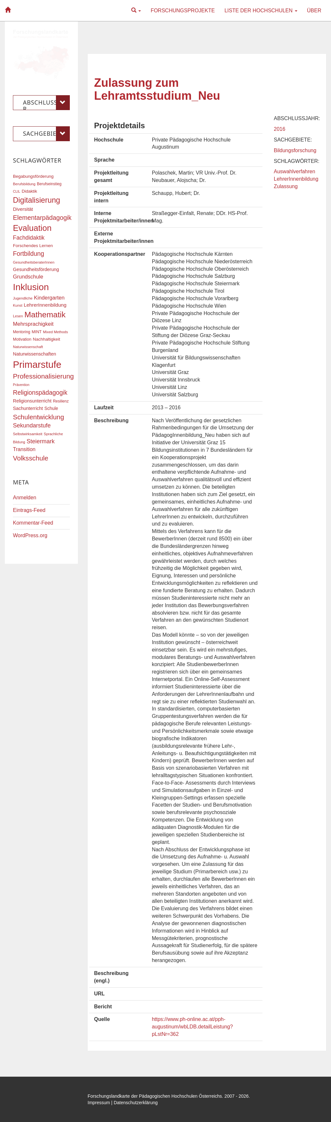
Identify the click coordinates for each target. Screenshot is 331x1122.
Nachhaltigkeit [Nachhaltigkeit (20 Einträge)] (46, 339)
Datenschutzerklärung (136, 1102)
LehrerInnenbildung (296, 179)
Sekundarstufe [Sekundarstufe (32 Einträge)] (32, 425)
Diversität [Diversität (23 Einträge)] (23, 209)
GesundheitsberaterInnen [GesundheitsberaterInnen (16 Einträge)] (33, 262)
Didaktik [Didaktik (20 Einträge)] (29, 191)
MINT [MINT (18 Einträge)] (37, 332)
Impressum (99, 1102)
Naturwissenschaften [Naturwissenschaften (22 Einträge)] (34, 354)
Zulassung (286, 186)
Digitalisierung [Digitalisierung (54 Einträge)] (36, 200)
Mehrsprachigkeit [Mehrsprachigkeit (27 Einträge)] (33, 324)
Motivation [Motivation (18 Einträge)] (22, 339)
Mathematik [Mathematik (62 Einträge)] (44, 314)
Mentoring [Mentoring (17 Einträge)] (21, 332)
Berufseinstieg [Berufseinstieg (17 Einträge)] (49, 184)
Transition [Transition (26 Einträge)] (24, 449)
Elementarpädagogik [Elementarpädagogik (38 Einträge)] (42, 217)
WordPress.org (30, 535)
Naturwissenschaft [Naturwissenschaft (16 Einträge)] (28, 347)
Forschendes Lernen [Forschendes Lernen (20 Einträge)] (33, 245)
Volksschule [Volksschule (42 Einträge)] (30, 458)
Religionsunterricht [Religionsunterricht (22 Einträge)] (32, 400)
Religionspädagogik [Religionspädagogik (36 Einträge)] (40, 392)
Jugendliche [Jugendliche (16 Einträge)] (23, 298)
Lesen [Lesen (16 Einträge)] (18, 316)
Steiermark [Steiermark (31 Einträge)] (41, 441)
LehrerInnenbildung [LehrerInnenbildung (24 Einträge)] (45, 305)
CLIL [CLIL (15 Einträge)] (16, 191)
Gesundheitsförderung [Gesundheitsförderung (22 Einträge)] (36, 269)
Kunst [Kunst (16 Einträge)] (17, 305)
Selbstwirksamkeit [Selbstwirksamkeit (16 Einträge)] (27, 434)
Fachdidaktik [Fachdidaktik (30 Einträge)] (29, 237)
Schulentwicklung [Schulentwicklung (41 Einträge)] (38, 417)
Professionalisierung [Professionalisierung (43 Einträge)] (43, 376)
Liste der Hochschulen (260, 10)
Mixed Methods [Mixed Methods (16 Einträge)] (55, 332)
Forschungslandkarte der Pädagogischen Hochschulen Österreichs (155, 1096)
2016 (279, 129)
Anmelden (24, 497)
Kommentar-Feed (33, 523)
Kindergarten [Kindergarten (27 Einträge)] (49, 297)
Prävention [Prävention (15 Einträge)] (21, 385)
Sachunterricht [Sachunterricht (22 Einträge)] (28, 408)
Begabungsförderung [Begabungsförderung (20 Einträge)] (33, 176)
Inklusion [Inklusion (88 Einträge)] (31, 287)
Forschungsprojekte (183, 10)
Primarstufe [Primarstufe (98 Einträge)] (37, 364)
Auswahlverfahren (294, 171)
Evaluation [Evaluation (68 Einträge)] (32, 227)
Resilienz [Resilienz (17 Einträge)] (61, 401)
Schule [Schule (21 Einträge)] (51, 408)
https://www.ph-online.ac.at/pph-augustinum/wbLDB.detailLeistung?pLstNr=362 (192, 1026)
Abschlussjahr (46, 102)
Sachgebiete (46, 133)
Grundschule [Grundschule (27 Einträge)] (28, 276)
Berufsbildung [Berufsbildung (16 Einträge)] (24, 184)
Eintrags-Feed (29, 510)
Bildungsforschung (295, 150)
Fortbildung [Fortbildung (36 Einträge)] (28, 253)
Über (314, 10)
